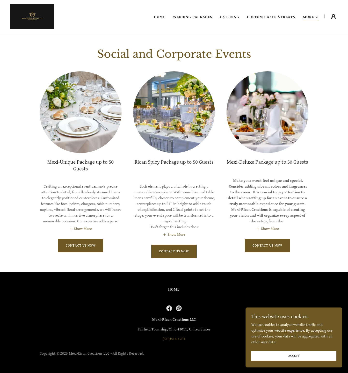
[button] (311, 17)
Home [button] (174, 289)
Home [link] (159, 17)
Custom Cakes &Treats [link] (271, 17)
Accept (294, 355)
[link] (32, 16)
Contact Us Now (80, 246)
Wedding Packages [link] (192, 17)
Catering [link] (229, 17)
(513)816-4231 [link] (174, 339)
